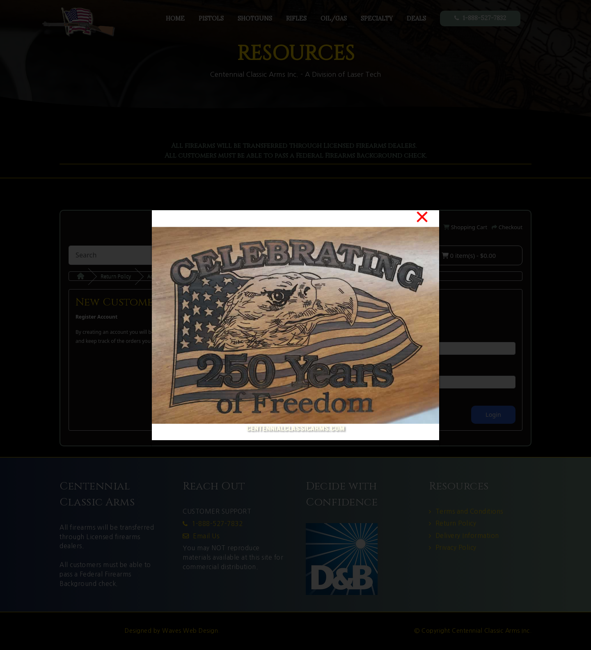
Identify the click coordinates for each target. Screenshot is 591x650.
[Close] (422, 217)
